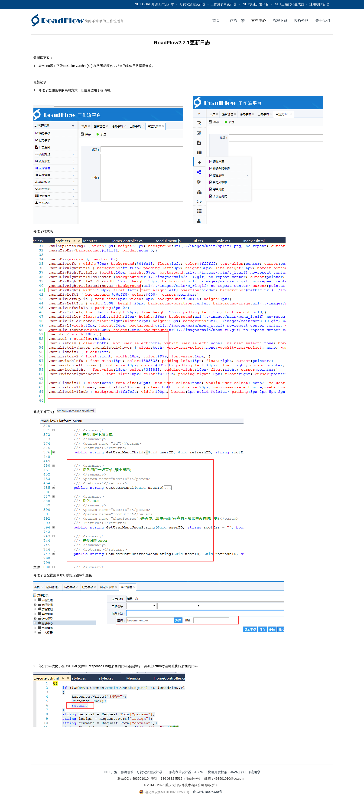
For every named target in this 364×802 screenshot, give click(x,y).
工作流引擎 (235, 21)
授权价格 (301, 21)
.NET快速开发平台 (255, 4)
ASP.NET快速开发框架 (210, 772)
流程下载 (280, 21)
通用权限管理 (319, 4)
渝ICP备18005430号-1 (208, 792)
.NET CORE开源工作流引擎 (154, 4)
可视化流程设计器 (192, 4)
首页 (216, 21)
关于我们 (322, 21)
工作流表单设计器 (224, 4)
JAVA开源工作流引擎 (245, 772)
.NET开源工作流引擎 (119, 772)
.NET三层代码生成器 (289, 4)
